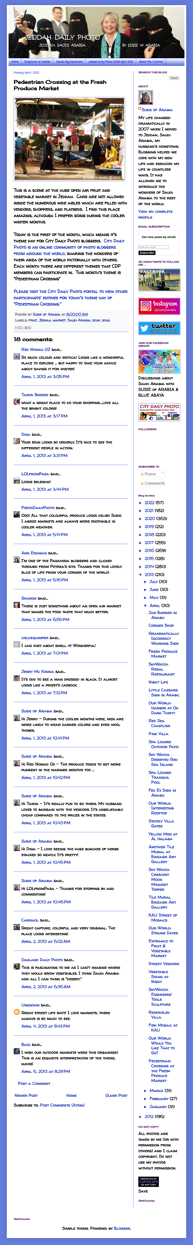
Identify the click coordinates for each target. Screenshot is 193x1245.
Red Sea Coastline (159, 723)
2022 (150, 503)
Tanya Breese (34, 395)
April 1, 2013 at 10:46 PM (46, 902)
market (59, 320)
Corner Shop (161, 625)
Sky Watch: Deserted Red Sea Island (163, 759)
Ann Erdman (34, 553)
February (160, 1098)
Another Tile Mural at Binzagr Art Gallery (162, 854)
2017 (150, 543)
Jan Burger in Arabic (163, 615)
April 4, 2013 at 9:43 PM (45, 1026)
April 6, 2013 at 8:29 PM (45, 1071)
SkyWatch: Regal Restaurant (162, 669)
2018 (150, 535)
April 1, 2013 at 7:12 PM (44, 693)
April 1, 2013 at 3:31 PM (44, 455)
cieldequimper (34, 638)
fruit (33, 320)
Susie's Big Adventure (69, 62)
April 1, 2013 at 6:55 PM (45, 619)
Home (14, 62)
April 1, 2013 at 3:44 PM (45, 489)
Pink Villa (158, 734)
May (155, 597)
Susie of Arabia (36, 711)
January (159, 1107)
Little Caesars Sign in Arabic (164, 692)
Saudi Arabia (78, 320)
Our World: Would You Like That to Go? (162, 1045)
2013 (150, 574)
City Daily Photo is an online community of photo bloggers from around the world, (69, 247)
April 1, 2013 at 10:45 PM (46, 862)
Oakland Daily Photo (42, 960)
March (157, 1090)
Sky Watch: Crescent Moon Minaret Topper (159, 879)
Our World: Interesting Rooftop (161, 808)
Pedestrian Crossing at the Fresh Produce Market (161, 1070)
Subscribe (147, 252)
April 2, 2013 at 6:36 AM (45, 987)
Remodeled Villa (159, 1015)
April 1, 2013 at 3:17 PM (44, 416)
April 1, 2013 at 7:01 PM (44, 653)
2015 (150, 558)
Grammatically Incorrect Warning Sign (164, 638)
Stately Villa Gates (161, 823)
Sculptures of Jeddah (37, 62)
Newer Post (26, 1095)
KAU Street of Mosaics (163, 917)
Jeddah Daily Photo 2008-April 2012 (110, 62)
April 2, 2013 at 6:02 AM (45, 941)
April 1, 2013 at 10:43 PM (45, 823)
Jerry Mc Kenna (37, 671)
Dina (25, 434)
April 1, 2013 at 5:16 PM (44, 580)
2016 (150, 550)
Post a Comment (34, 1083)
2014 (150, 566)
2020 (150, 518)
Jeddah (45, 320)
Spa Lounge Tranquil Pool (160, 777)
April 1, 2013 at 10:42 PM (45, 777)
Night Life (158, 682)
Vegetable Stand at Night (158, 976)
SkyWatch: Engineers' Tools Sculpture (160, 997)
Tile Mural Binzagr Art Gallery (162, 902)
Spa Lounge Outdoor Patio (164, 744)
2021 (150, 510)
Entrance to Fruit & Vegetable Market (161, 948)
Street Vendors (164, 964)
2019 (150, 526)
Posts (148, 474)
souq (106, 320)
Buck (25, 1044)
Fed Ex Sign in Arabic (162, 792)
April (155, 605)
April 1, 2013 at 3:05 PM (45, 376)
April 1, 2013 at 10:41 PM (45, 738)
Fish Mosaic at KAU (163, 1027)
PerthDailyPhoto (37, 508)
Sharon (28, 598)
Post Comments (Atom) (62, 1105)
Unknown (30, 1005)
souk (96, 320)
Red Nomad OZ (35, 349)
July (154, 581)
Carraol (30, 920)
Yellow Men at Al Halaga (163, 836)
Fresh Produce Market (163, 654)
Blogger (122, 1228)
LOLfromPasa (35, 474)
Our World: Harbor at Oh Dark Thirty (163, 708)
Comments (152, 483)
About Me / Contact (151, 62)
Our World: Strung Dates (163, 930)
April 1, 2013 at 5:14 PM (44, 535)
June (155, 589)
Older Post (116, 1095)
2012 (150, 1116)
